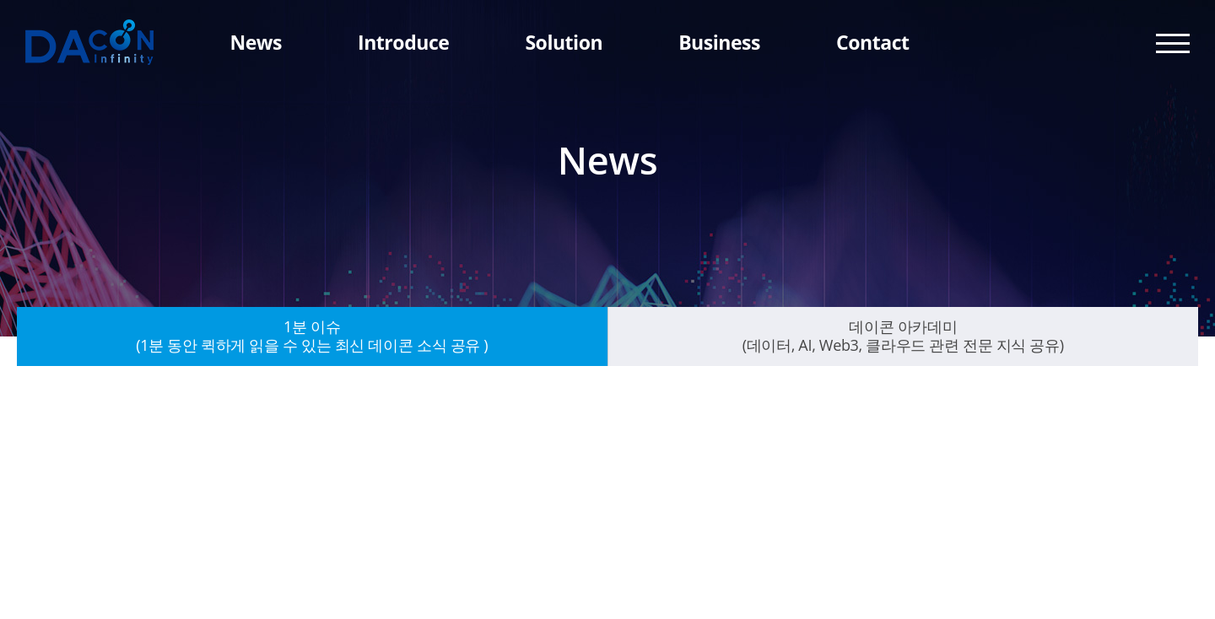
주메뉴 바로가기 (0, 0)
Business (719, 42)
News (256, 42)
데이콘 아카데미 (903, 335)
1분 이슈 (312, 335)
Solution (563, 42)
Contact (872, 42)
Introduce (403, 42)
